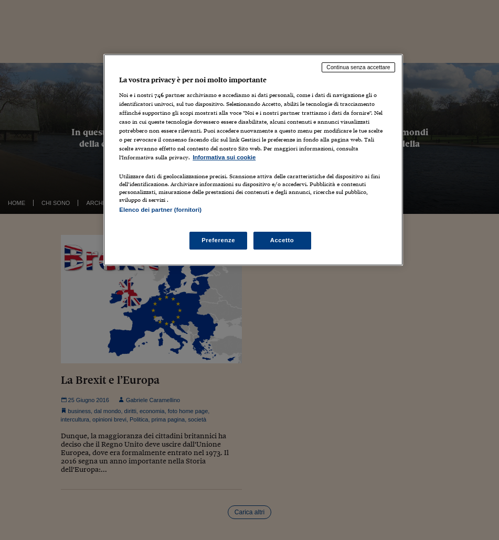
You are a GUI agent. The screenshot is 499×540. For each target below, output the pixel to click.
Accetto (282, 240)
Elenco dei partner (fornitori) (160, 210)
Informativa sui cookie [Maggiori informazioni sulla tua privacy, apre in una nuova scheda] (224, 157)
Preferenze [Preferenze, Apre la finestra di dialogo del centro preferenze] (218, 240)
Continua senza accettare (358, 67)
